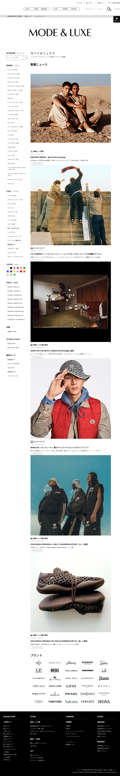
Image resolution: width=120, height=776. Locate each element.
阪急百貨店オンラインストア (105, 728)
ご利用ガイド (100, 3)
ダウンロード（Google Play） (37, 760)
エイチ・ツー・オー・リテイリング (75, 731)
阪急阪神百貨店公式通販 (15, 16)
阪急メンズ (28, 16)
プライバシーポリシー (71, 733)
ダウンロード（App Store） (37, 757)
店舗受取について (7, 736)
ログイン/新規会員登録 (114, 3)
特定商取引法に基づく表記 (10, 754)
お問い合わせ (6, 759)
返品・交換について (8, 744)
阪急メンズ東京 (35, 739)
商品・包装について (8, 746)
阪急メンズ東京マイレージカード (38, 743)
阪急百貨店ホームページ (104, 726)
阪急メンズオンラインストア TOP (11, 9)
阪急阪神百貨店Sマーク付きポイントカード (41, 726)
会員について (6, 728)
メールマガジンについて (9, 749)
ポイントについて (7, 741)
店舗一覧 (68, 728)
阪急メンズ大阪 (35, 722)
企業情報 (68, 726)
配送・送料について (8, 733)
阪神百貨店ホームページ (104, 745)
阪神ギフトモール (102, 751)
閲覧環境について (70, 744)
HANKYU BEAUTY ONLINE (104, 731)
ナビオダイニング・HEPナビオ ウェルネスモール (42, 731)
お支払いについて (7, 739)
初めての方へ (89, 3)
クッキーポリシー (70, 742)
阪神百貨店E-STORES (103, 748)
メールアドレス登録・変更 (37, 728)
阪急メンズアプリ (34, 755)
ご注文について (7, 731)
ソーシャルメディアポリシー (73, 736)
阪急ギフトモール (102, 736)
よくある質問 (6, 757)
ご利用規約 (6, 752)
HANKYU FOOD (102, 733)
